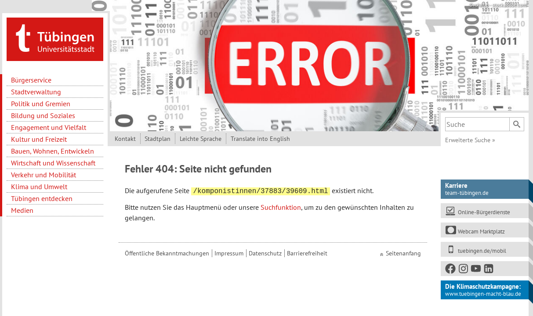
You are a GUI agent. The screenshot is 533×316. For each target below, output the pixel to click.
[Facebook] (451, 270)
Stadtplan (157, 139)
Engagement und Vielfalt (48, 127)
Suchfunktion (281, 207)
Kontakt (125, 139)
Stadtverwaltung (36, 91)
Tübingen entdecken (42, 198)
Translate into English (260, 139)
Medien (22, 210)
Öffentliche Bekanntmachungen (167, 253)
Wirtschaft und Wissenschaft (53, 162)
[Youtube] (476, 270)
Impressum (228, 253)
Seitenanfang (403, 253)
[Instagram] (463, 270)
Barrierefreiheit (307, 253)
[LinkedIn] (489, 270)
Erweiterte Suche (470, 140)
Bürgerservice (31, 79)
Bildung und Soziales (43, 115)
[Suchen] (516, 124)
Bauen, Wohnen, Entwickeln (52, 151)
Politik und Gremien (40, 103)
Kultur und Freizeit (39, 139)
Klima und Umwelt (39, 186)
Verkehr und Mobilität (43, 174)
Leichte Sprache (200, 139)
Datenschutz (265, 253)
